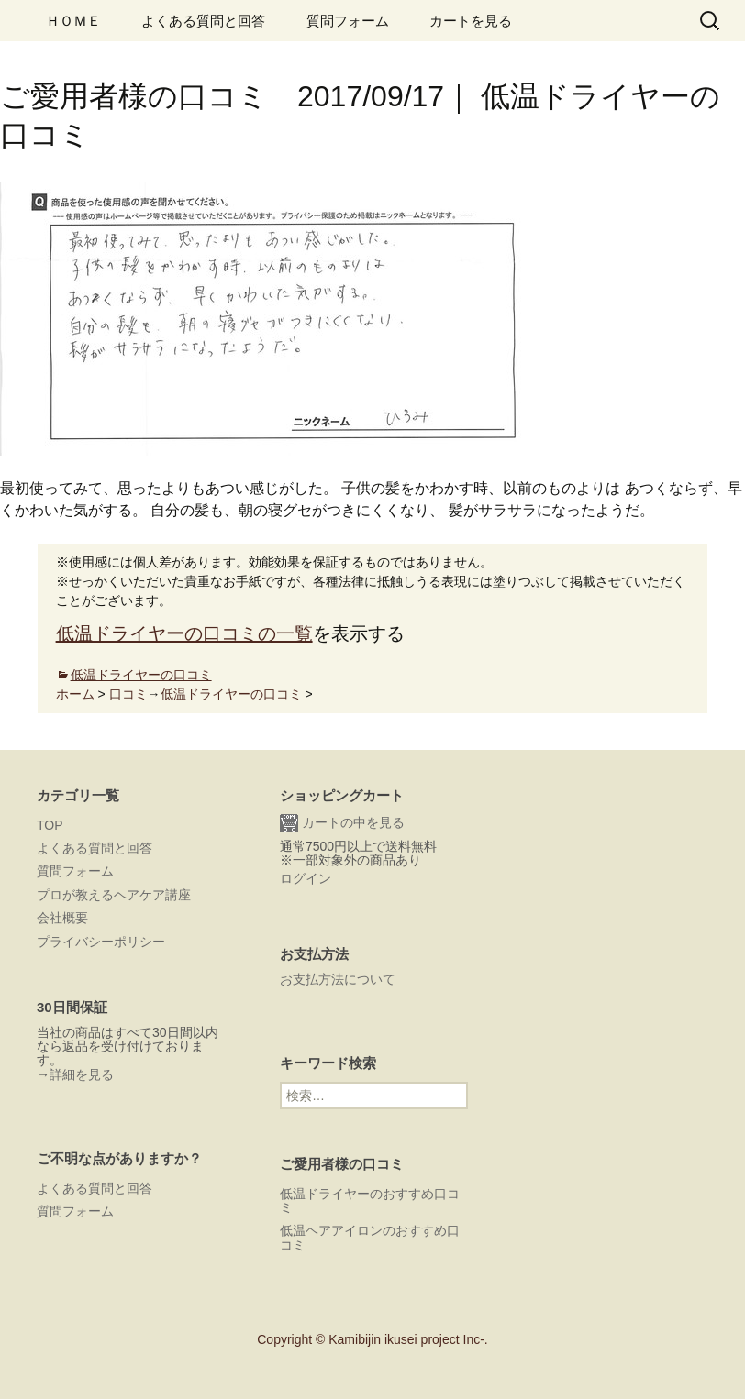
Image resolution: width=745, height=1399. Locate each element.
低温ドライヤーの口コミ (141, 674)
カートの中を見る (342, 823)
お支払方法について (337, 979)
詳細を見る (82, 1074)
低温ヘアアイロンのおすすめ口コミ (370, 1237)
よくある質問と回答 (203, 20)
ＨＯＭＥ (73, 20)
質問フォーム (347, 20)
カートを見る (470, 20)
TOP (50, 825)
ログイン (305, 878)
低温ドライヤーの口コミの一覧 (184, 633)
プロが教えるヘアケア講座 (114, 894)
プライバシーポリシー (101, 941)
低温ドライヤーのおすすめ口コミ (370, 1200)
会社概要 (62, 917)
